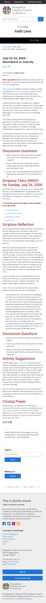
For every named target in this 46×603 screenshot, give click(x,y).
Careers (5, 541)
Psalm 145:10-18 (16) (14, 213)
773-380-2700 (13, 562)
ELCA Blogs (7, 47)
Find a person (8, 536)
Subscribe (13, 476)
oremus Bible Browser (24, 189)
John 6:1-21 (11, 220)
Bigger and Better (20, 363)
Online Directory (9, 539)
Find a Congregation (10, 534)
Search (8, 450)
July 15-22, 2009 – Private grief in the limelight (14, 487)
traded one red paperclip (21, 91)
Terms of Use (9, 599)
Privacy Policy (38, 596)
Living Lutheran (18, 2)
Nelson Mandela (9, 288)
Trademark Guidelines (24, 599)
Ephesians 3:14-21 (13, 217)
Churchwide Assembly (34, 2)
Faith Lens (16, 47)
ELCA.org (7, 2)
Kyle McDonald (8, 89)
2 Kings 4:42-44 (12, 210)
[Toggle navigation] (36, 40)
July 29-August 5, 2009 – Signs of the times (30, 487)
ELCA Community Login (22, 578)
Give (4, 544)
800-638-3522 (15, 559)
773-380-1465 (11, 564)
